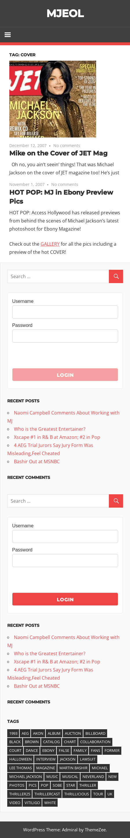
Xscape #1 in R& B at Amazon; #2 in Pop (57, 437)
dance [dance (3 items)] (32, 750)
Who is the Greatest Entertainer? (49, 429)
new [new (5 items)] (112, 776)
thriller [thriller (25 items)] (87, 785)
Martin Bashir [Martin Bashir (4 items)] (73, 767)
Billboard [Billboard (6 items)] (95, 733)
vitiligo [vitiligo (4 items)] (32, 802)
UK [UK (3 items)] (109, 794)
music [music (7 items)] (52, 776)
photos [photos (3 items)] (16, 785)
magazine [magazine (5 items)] (45, 767)
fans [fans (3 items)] (95, 750)
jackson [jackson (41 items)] (68, 759)
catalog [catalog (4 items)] (51, 741)
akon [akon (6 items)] (38, 733)
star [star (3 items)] (70, 785)
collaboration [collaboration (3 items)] (95, 741)
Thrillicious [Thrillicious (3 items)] (76, 794)
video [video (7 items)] (14, 802)
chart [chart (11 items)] (70, 741)
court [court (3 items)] (15, 750)
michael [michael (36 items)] (100, 767)
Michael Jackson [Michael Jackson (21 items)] (25, 776)
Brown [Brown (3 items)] (32, 741)
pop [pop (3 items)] (44, 785)
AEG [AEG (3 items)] (25, 733)
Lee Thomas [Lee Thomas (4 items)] (20, 767)
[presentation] (56, 356)
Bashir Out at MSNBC (37, 461)
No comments (66, 145)
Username (23, 301)
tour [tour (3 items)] (98, 794)
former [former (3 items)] (112, 750)
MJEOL (65, 13)
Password (22, 325)
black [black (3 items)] (15, 741)
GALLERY (50, 244)
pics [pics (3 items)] (32, 785)
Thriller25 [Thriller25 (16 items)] (19, 794)
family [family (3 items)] (80, 750)
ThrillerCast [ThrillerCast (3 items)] (47, 794)
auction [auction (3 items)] (73, 733)
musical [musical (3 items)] (70, 776)
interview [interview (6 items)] (46, 759)
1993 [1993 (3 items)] (13, 733)
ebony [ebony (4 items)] (48, 750)
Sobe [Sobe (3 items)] (57, 785)
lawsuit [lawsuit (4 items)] (88, 759)
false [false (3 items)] (64, 750)
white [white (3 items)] (50, 802)
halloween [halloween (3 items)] (20, 759)
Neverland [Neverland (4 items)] (93, 776)
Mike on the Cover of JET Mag (58, 153)
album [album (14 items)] (54, 733)
